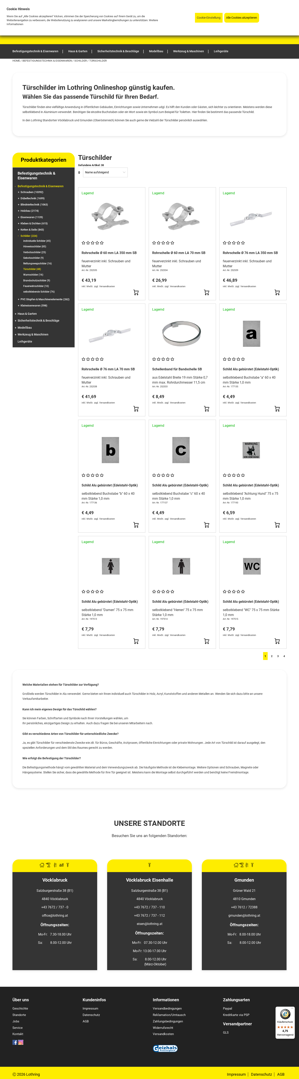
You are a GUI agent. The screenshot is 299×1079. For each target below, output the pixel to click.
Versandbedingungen (167, 1008)
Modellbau (25, 327)
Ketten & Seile (32, 229)
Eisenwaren (32, 217)
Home (16, 60)
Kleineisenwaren (34, 305)
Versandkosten (163, 1034)
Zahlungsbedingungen (168, 1021)
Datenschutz (91, 1015)
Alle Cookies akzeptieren (241, 17)
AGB (86, 1021)
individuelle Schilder (37, 240)
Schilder (80, 60)
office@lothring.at (55, 915)
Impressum (90, 1008)
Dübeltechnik (33, 198)
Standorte (19, 1015)
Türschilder (32, 269)
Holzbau (30, 210)
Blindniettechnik (34, 204)
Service (17, 1028)
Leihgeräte (25, 341)
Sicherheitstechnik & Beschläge (38, 320)
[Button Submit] (135, 292)
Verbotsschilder (34, 252)
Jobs (15, 1021)
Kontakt (17, 1034)
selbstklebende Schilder (39, 291)
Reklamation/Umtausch (169, 1015)
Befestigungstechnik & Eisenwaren (47, 60)
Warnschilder (33, 274)
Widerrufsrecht (163, 1028)
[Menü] (292, 1009)
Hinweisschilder (34, 246)
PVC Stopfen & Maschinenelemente (45, 299)
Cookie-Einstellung (209, 17)
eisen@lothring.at (149, 924)
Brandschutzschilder (36, 280)
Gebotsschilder (33, 257)
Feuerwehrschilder (36, 286)
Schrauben (32, 192)
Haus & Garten (27, 314)
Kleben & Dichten (34, 223)
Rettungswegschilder (37, 263)
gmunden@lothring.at (244, 915)
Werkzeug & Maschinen (33, 334)
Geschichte (20, 1008)
